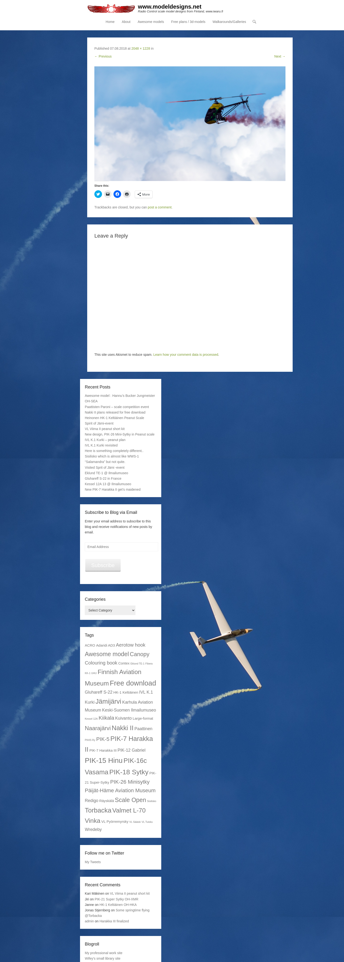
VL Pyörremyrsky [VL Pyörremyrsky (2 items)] (114, 821)
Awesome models (151, 22)
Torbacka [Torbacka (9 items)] (98, 810)
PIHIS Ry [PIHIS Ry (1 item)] (90, 740)
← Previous (103, 56)
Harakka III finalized (114, 921)
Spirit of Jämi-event (99, 423)
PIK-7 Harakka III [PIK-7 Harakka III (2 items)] (103, 750)
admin (89, 921)
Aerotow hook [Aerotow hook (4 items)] (130, 645)
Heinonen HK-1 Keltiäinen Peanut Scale (114, 418)
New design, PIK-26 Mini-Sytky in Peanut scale (120, 434)
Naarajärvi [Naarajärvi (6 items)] (98, 728)
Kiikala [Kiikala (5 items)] (106, 718)
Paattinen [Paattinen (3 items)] (143, 728)
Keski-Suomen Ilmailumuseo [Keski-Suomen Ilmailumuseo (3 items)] (129, 710)
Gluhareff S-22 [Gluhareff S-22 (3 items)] (99, 692)
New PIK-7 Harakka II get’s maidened (112, 489)
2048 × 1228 (140, 48)
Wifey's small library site (102, 958)
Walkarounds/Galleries (229, 22)
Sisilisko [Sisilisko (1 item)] (151, 801)
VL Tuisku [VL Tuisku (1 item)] (147, 821)
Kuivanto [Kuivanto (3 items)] (123, 718)
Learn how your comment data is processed (185, 354)
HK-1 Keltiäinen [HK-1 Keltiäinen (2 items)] (125, 692)
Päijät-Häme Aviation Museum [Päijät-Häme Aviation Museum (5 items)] (120, 790)
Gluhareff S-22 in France (103, 478)
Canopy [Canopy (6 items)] (139, 654)
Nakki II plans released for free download (115, 412)
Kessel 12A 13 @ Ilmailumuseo (108, 484)
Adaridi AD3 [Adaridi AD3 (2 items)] (105, 645)
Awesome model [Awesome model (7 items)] (107, 654)
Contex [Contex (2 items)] (123, 663)
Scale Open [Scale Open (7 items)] (130, 800)
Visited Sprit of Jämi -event (104, 467)
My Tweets (93, 862)
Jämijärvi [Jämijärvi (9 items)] (108, 701)
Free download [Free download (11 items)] (133, 683)
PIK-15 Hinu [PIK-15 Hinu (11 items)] (104, 761)
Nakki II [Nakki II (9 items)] (122, 728)
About (126, 22)
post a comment (160, 207)
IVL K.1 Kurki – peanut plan (105, 440)
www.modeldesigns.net (170, 6)
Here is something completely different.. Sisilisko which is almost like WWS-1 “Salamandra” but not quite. (114, 456)
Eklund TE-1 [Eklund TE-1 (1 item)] (137, 663)
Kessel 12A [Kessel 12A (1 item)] (91, 718)
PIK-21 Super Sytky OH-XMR (116, 899)
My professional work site (103, 953)
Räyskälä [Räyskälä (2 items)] (106, 801)
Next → (279, 56)
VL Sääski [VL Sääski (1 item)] (135, 821)
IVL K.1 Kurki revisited (101, 445)
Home (110, 22)
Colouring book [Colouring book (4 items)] (101, 662)
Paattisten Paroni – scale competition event (117, 407)
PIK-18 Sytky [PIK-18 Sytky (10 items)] (128, 772)
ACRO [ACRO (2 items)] (90, 645)
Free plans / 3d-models (188, 22)
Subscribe (103, 565)
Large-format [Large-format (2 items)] (143, 718)
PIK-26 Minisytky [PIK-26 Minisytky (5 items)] (130, 782)
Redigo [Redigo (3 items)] (91, 800)
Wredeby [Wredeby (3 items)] (93, 829)
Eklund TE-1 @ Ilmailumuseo (106, 473)
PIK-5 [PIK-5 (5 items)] (102, 739)
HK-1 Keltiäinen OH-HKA (118, 905)
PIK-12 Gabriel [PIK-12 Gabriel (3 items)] (131, 750)
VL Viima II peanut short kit (105, 429)
